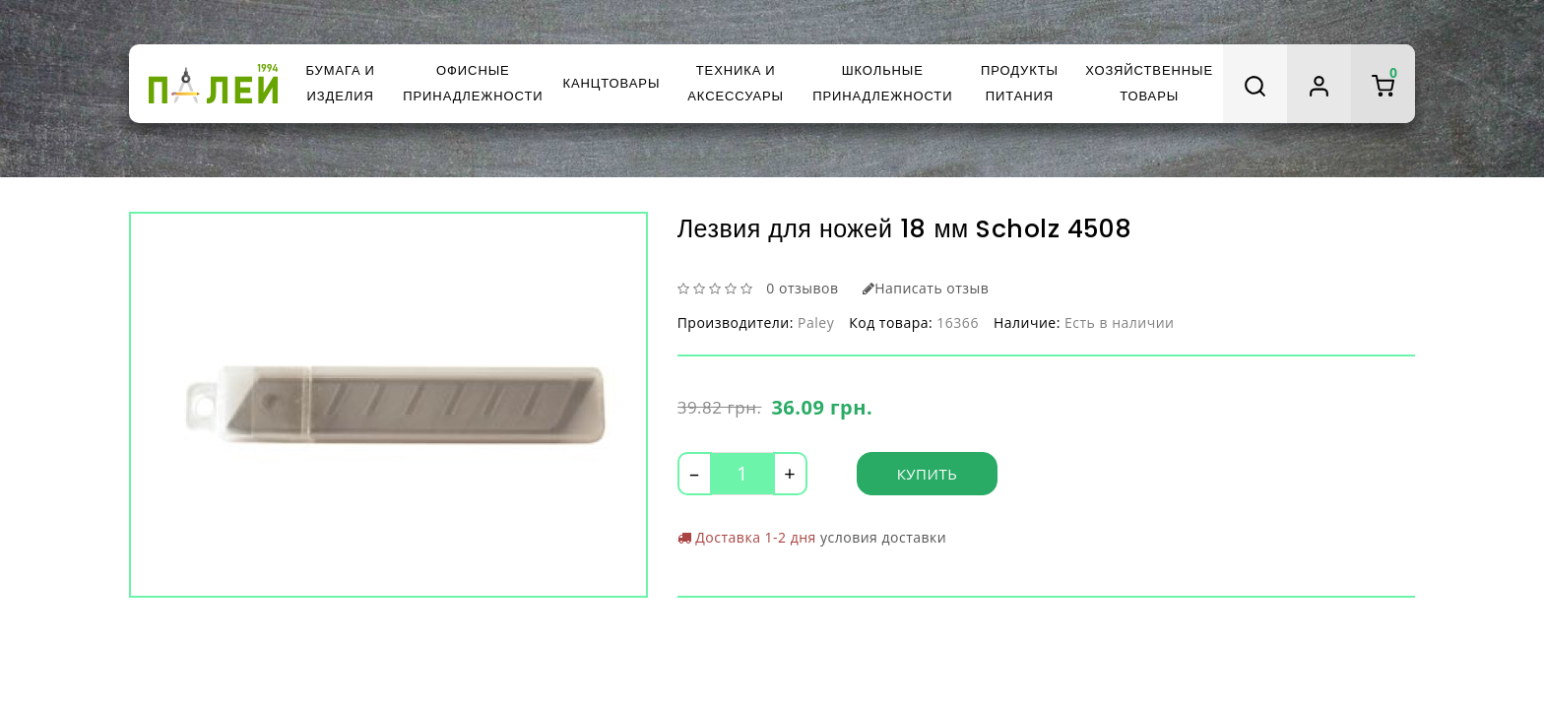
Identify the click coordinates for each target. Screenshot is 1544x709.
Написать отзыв (926, 288)
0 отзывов (802, 288)
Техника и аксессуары (735, 83)
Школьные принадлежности (882, 83)
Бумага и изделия (339, 83)
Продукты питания (1020, 83)
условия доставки (883, 537)
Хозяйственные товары (1149, 83)
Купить (927, 473)
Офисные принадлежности (473, 83)
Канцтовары (611, 83)
